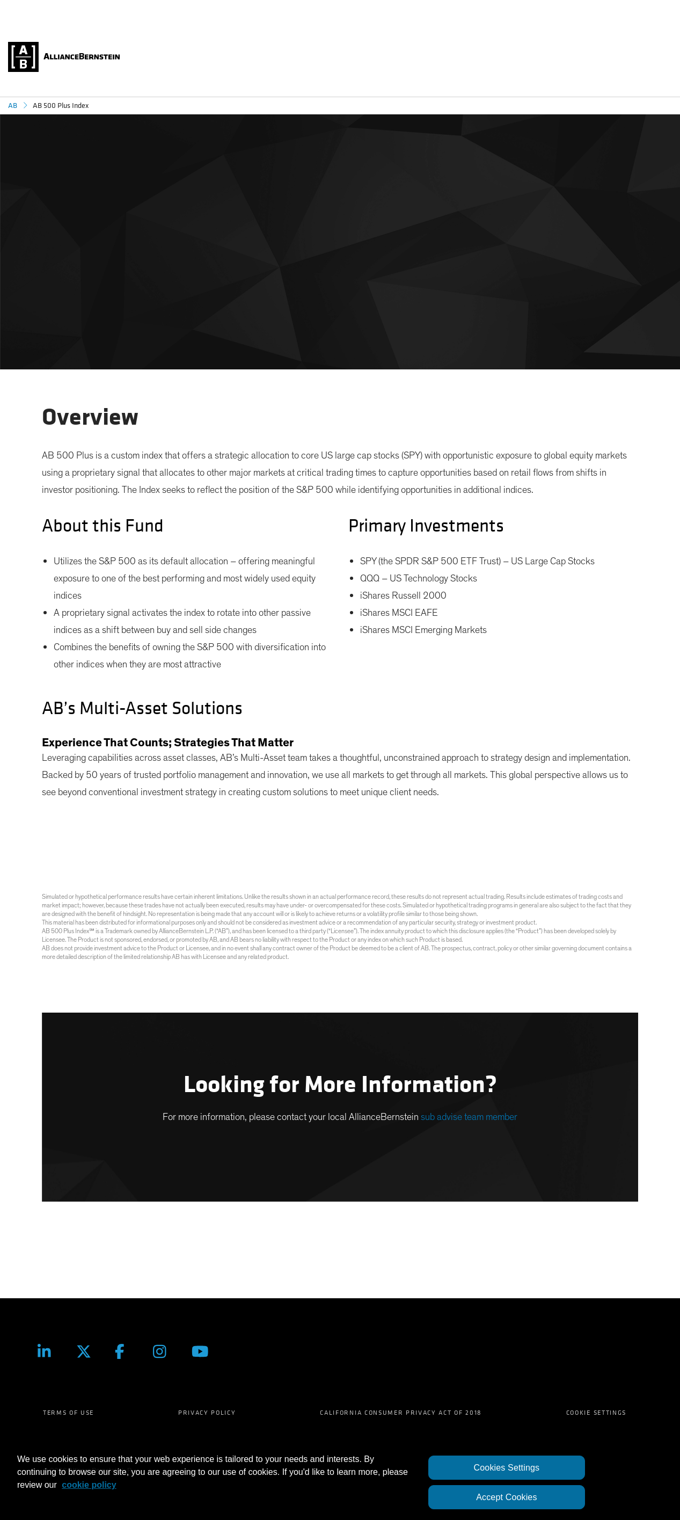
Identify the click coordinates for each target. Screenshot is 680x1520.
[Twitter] (87, 1351)
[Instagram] (164, 1351)
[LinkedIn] (49, 1351)
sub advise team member (469, 1117)
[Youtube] (203, 1351)
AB (12, 105)
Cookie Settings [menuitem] (596, 1412)
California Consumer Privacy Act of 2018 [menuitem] (401, 1412)
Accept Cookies (506, 1497)
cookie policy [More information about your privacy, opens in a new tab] (89, 1484)
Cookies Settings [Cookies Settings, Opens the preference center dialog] (507, 1467)
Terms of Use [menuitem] (68, 1412)
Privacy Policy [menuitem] (207, 1412)
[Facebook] (126, 1351)
